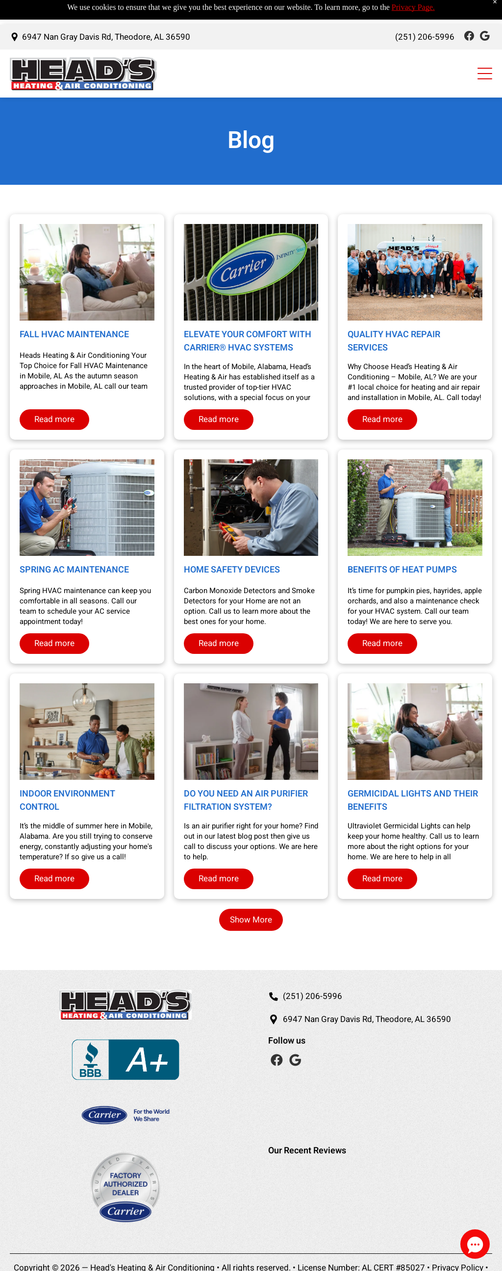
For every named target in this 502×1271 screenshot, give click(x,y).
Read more (54, 419)
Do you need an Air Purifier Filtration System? (246, 800)
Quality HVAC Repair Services (394, 341)
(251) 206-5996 (312, 996)
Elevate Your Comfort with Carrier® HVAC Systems (247, 341)
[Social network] (469, 12)
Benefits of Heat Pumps (402, 569)
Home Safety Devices (232, 569)
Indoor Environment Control (67, 800)
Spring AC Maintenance (74, 569)
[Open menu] (484, 49)
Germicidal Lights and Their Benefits (413, 800)
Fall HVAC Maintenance (74, 334)
